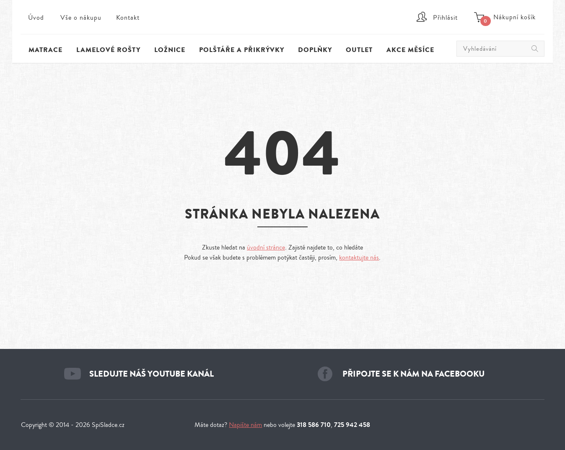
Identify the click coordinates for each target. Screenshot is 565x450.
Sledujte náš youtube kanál (151, 374)
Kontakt (128, 17)
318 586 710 (314, 424)
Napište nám (245, 424)
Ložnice (169, 50)
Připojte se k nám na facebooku (413, 374)
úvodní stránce (266, 247)
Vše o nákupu (80, 17)
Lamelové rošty (108, 50)
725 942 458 (352, 424)
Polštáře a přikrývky (241, 50)
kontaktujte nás (359, 257)
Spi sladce (282, 23)
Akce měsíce (410, 50)
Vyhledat (535, 49)
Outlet (359, 50)
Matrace (45, 50)
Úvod (36, 17)
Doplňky (315, 50)
